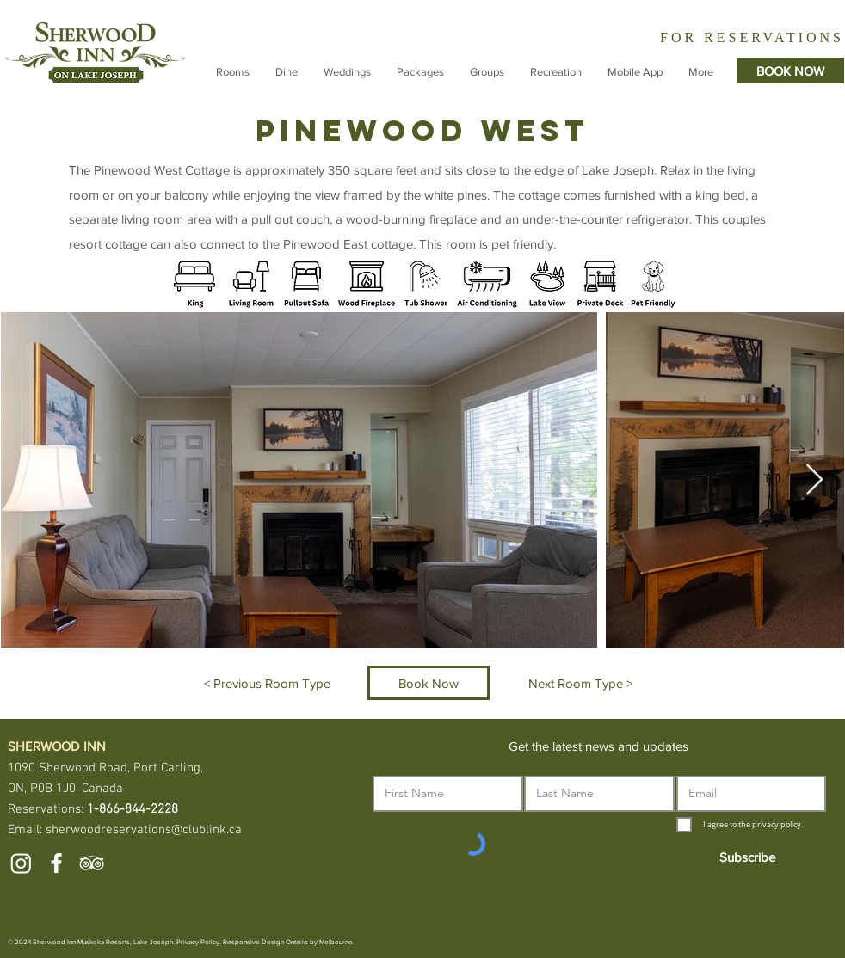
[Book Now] (428, 683)
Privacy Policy (197, 942)
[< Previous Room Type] (267, 683)
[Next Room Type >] (580, 683)
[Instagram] (21, 863)
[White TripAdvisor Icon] (91, 863)
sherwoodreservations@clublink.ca (144, 830)
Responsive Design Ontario (265, 942)
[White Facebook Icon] (56, 863)
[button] (232, 72)
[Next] (830, 36)
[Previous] (601, 36)
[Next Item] (814, 480)
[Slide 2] (724, 37)
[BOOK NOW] (790, 70)
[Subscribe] (747, 856)
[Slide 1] (708, 38)
